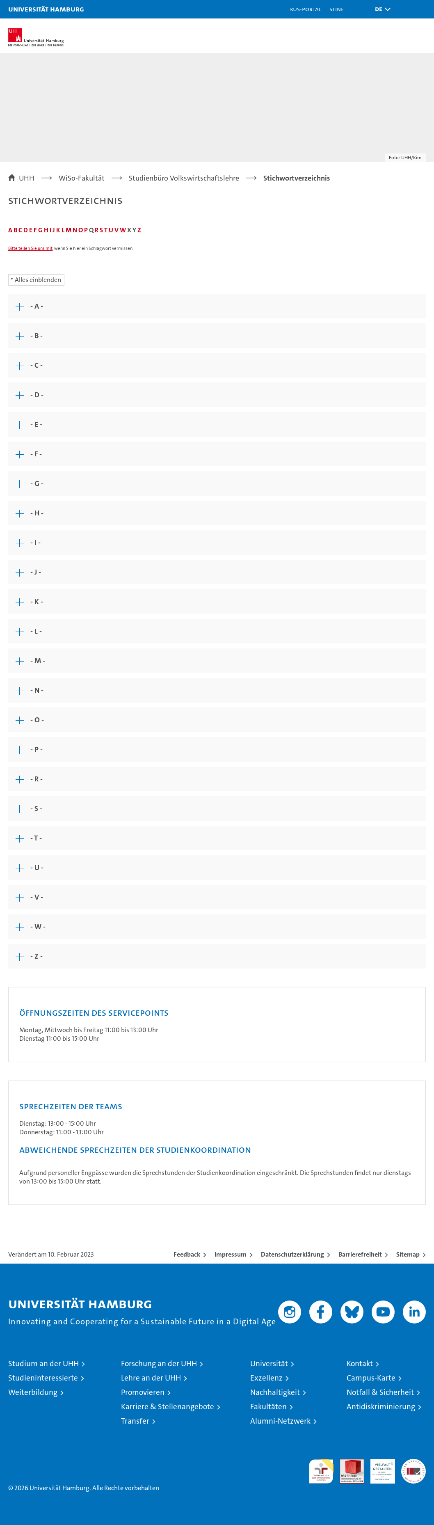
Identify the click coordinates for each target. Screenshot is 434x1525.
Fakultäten (268, 1406)
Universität (269, 1363)
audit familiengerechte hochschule (321, 1471)
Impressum (231, 1254)
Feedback (187, 1254)
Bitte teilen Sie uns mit (30, 248)
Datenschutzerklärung (292, 1254)
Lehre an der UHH (151, 1378)
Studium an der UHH (43, 1363)
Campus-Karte (371, 1378)
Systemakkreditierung (413, 1463)
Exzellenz (266, 1378)
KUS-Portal (305, 9)
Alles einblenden (38, 279)
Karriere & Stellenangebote (167, 1406)
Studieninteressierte (43, 1378)
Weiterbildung (32, 1392)
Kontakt (360, 1363)
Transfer (135, 1421)
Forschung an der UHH (159, 1363)
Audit (347, 1463)
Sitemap (408, 1254)
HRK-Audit (378, 1467)
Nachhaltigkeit (275, 1392)
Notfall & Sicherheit (380, 1392)
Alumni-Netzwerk (280, 1421)
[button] (380, 9)
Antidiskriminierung (381, 1406)
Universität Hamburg (46, 9)
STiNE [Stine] (336, 9)
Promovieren (142, 1392)
